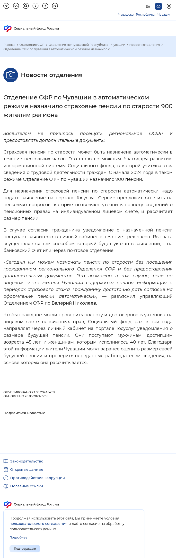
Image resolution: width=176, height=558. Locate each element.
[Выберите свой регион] (170, 6)
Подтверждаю (25, 548)
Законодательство (26, 461)
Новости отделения (144, 44)
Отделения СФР (31, 44)
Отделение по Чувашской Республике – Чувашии (87, 44)
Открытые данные (26, 469)
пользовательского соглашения (38, 523)
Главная (9, 44)
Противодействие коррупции (37, 478)
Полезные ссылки (26, 486)
